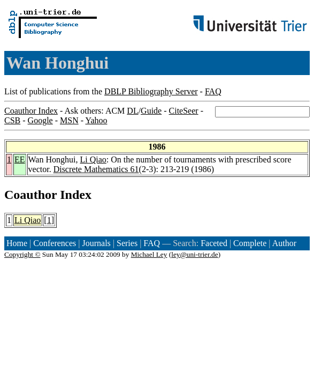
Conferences (54, 243)
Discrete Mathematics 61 (96, 169)
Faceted (214, 243)
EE (19, 159)
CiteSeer (183, 110)
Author (284, 243)
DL (132, 110)
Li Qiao (93, 159)
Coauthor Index (31, 110)
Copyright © (22, 254)
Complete (249, 243)
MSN (69, 120)
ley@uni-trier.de (194, 254)
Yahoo (96, 120)
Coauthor (30, 195)
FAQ (213, 91)
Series (127, 243)
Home (16, 243)
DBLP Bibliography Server (151, 91)
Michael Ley (149, 254)
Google (40, 120)
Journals (96, 243)
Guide (151, 110)
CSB (12, 120)
